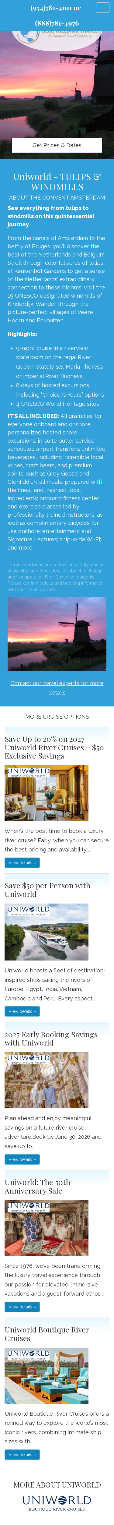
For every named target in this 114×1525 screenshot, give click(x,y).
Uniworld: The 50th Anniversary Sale (37, 1186)
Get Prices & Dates (57, 145)
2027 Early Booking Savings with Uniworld (51, 1038)
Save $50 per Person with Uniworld (47, 889)
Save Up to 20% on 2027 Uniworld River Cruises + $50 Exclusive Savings (54, 747)
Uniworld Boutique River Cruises (47, 1333)
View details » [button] (22, 862)
